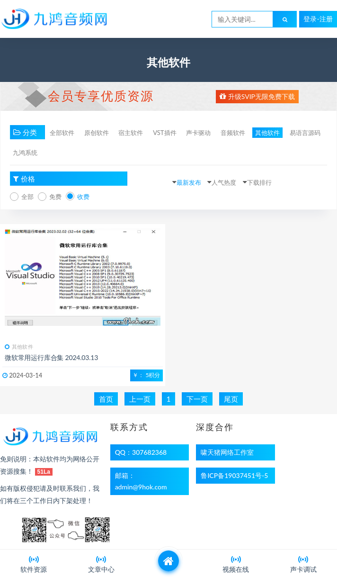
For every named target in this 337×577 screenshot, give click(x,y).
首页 (106, 399)
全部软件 (62, 132)
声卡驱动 (198, 132)
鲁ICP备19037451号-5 (234, 475)
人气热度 (224, 182)
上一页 (140, 399)
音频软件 (233, 132)
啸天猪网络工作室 (227, 452)
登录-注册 (317, 19)
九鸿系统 (25, 152)
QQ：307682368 (141, 452)
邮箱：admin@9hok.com (141, 481)
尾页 (231, 399)
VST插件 (164, 132)
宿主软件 (130, 132)
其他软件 (267, 132)
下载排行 (259, 182)
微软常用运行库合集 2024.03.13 (51, 357)
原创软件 (96, 132)
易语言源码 (305, 132)
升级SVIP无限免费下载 (257, 96)
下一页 (197, 399)
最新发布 (189, 182)
